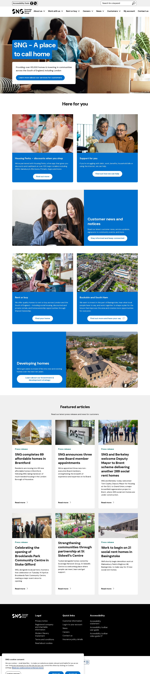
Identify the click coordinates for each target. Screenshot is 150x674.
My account (129, 11)
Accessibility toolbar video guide (99, 634)
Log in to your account (72, 624)
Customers (114, 11)
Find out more (42, 176)
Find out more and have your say (109, 318)
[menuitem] (39, 11)
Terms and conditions (44, 639)
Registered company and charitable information (44, 627)
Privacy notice (41, 621)
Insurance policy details (73, 639)
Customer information (72, 621)
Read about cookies (43, 643)
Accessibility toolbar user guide (99, 628)
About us (39, 11)
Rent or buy (73, 11)
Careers (88, 11)
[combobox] (118, 3)
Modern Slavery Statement (42, 634)
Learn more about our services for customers (40, 77)
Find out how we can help (107, 173)
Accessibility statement (95, 622)
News (100, 11)
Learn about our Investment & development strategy (39, 378)
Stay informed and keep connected (107, 238)
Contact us (143, 11)
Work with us (55, 11)
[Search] (133, 3)
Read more (21, 502)
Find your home (42, 318)
